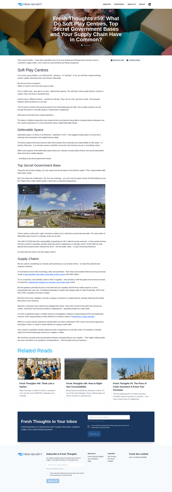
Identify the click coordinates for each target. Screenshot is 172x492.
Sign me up (94, 434)
